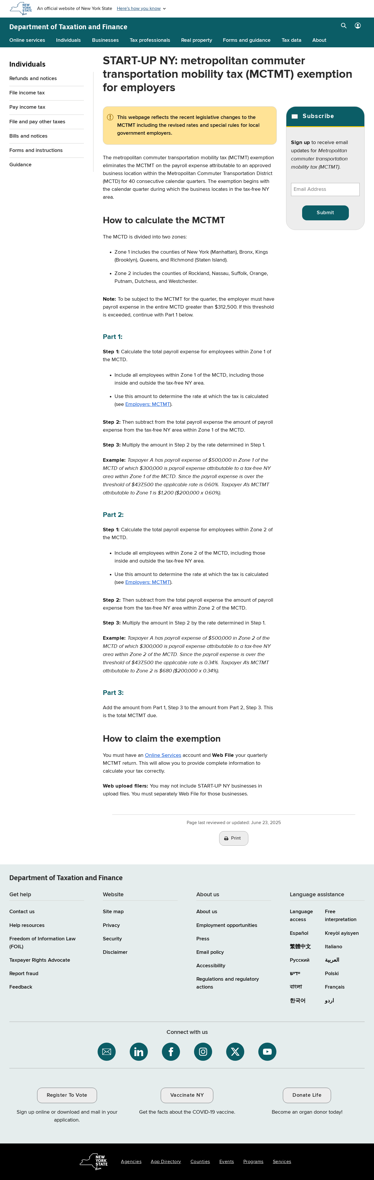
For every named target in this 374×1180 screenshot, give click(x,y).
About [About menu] (319, 40)
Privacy (111, 925)
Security (112, 939)
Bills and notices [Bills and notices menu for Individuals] (28, 136)
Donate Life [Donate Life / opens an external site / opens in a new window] (306, 1095)
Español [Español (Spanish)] (299, 933)
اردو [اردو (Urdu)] (329, 1000)
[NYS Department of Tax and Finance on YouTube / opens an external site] (267, 1052)
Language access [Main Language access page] (301, 915)
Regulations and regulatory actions (227, 983)
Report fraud (23, 973)
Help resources (27, 925)
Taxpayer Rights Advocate (39, 960)
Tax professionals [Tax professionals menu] (150, 40)
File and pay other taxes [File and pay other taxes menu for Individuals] (37, 121)
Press (202, 939)
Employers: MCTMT (147, 404)
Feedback (20, 987)
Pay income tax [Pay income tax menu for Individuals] (27, 107)
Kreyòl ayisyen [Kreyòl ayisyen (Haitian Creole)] (342, 933)
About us (206, 911)
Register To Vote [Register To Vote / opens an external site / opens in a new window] (67, 1095)
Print (236, 838)
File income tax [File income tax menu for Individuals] (27, 93)
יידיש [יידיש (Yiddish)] (295, 973)
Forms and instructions (36, 150)
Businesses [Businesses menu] (105, 40)
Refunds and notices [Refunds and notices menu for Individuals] (33, 78)
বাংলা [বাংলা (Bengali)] (296, 987)
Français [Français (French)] (335, 987)
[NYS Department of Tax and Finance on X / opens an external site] (235, 1052)
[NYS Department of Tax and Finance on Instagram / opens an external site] (203, 1052)
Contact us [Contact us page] (22, 911)
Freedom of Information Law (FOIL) (42, 942)
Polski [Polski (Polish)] (332, 973)
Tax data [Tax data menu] (292, 40)
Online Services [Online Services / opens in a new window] (163, 755)
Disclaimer (115, 952)
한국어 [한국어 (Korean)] (298, 1000)
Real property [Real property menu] (196, 40)
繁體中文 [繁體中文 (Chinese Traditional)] (300, 946)
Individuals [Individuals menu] (68, 40)
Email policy (210, 952)
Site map (113, 911)
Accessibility (210, 965)
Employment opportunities (226, 925)
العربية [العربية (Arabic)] (332, 960)
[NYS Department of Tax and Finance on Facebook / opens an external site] (171, 1052)
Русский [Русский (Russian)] (299, 960)
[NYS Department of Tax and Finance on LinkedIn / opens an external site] (139, 1052)
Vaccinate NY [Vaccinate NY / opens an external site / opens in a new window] (187, 1095)
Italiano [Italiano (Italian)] (333, 946)
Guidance (20, 164)
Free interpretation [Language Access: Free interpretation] (340, 915)
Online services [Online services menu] (27, 40)
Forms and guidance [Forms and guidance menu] (247, 40)
